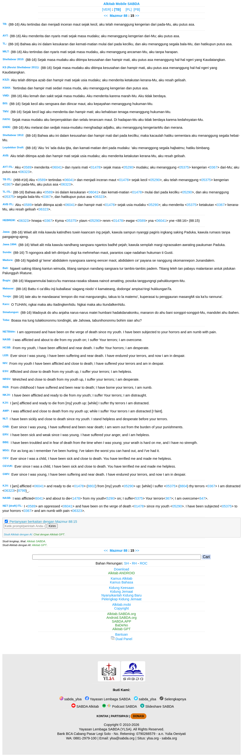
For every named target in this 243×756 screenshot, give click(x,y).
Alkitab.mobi (121, 604)
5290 (110, 498)
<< (106, 16)
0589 (27, 167)
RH (134, 563)
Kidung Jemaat (121, 591)
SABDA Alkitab (85, 706)
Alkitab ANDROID (121, 573)
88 (126, 16)
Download (121, 569)
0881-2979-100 (85, 738)
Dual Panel (121, 639)
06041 (57, 167)
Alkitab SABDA (36, 541)
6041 (39, 498)
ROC (143, 563)
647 (202, 498)
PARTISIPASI (119, 716)
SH (126, 563)
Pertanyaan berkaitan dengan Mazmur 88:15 (43, 522)
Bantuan (121, 634)
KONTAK (102, 716)
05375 (184, 167)
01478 (95, 167)
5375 (139, 498)
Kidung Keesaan (121, 588)
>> (137, 16)
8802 (91, 486)
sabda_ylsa (70, 699)
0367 (213, 167)
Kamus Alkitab (121, 578)
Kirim (52, 526)
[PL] (129, 9)
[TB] (117, 9)
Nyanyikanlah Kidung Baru (121, 595)
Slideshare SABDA (157, 706)
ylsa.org (153, 738)
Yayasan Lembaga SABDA (108, 699)
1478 (76, 498)
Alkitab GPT (39, 545)
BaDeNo (121, 625)
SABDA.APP (121, 621)
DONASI (138, 716)
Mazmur (116, 16)
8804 (183, 486)
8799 (22, 490)
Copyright (121, 608)
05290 (128, 167)
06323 (25, 172)
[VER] (106, 9)
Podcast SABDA (119, 706)
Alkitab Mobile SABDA (121, 4)
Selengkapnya (172, 699)
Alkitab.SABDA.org (121, 614)
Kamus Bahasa (121, 582)
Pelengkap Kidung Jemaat (121, 599)
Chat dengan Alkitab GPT (48, 534)
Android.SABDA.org (121, 617)
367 (168, 498)
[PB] (137, 9)
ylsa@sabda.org (122, 738)
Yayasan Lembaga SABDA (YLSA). (105, 729)
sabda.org (169, 738)
